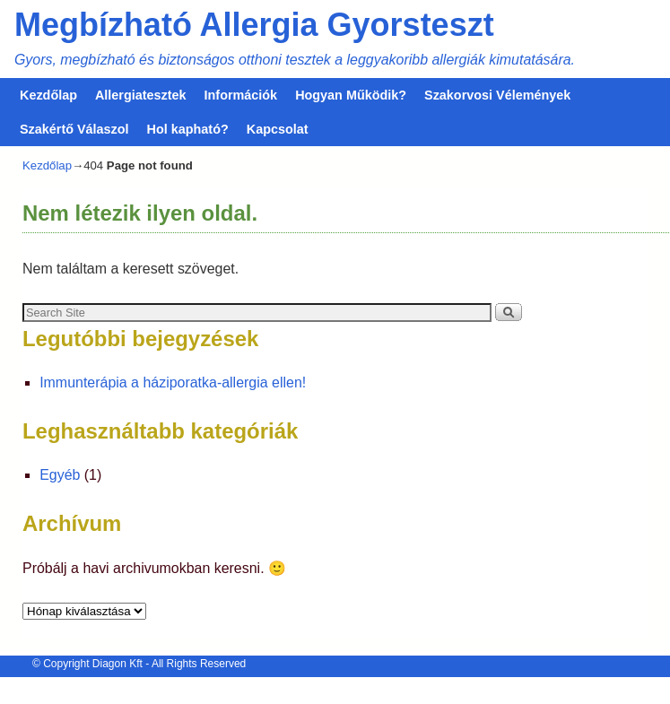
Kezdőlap (48, 95)
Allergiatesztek (141, 95)
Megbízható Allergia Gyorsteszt (254, 24)
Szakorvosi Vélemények (497, 95)
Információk (241, 95)
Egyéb (59, 474)
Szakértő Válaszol (74, 129)
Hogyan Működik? (350, 95)
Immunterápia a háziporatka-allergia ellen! (172, 382)
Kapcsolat (278, 129)
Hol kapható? (188, 129)
